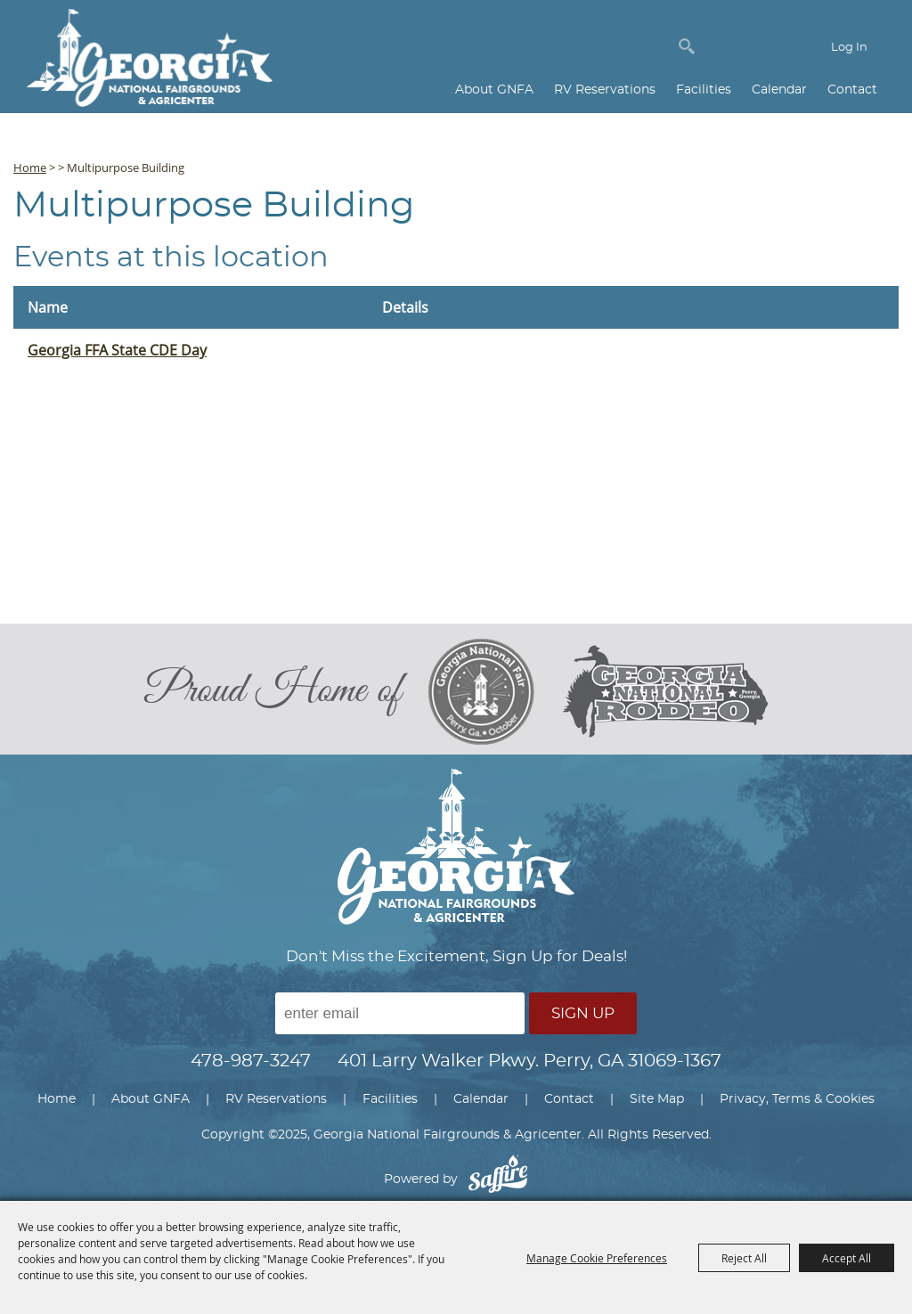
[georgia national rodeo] (665, 692)
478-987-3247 (251, 1061)
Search (687, 46)
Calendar (779, 90)
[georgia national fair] (495, 691)
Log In (849, 47)
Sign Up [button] (583, 1013)
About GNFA (494, 90)
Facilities (703, 90)
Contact (852, 90)
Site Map (657, 1099)
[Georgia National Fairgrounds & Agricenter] (150, 60)
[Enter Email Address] (400, 1013)
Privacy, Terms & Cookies (797, 1099)
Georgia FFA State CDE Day (117, 350)
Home (29, 167)
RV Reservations (605, 90)
